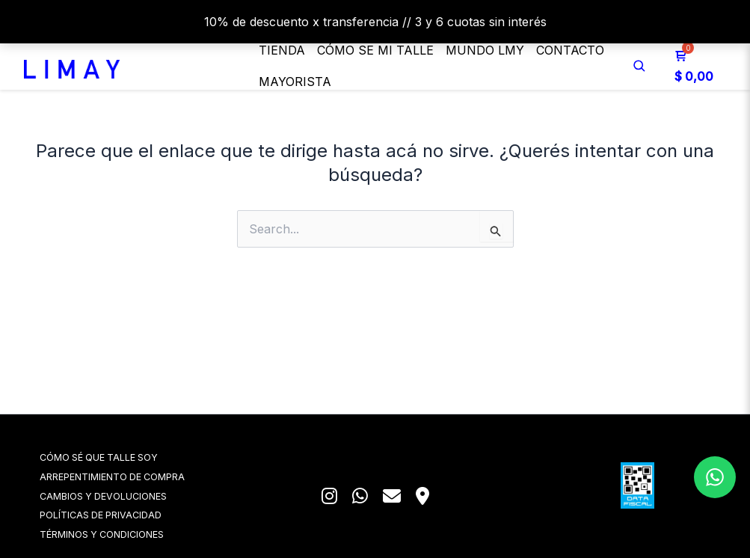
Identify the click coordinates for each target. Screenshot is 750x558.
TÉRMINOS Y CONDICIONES (122, 533)
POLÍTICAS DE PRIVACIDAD (121, 514)
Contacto (570, 50)
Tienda (282, 50)
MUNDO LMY (485, 50)
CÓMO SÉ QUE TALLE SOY (120, 454)
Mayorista (295, 81)
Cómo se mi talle (375, 50)
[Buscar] (639, 66)
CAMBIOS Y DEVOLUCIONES (124, 494)
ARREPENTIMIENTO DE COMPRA (133, 474)
